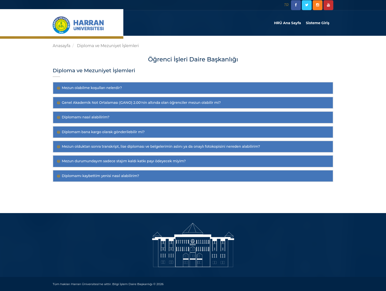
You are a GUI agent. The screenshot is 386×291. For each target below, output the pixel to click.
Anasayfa (61, 45)
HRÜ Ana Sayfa (287, 23)
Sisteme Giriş (317, 23)
